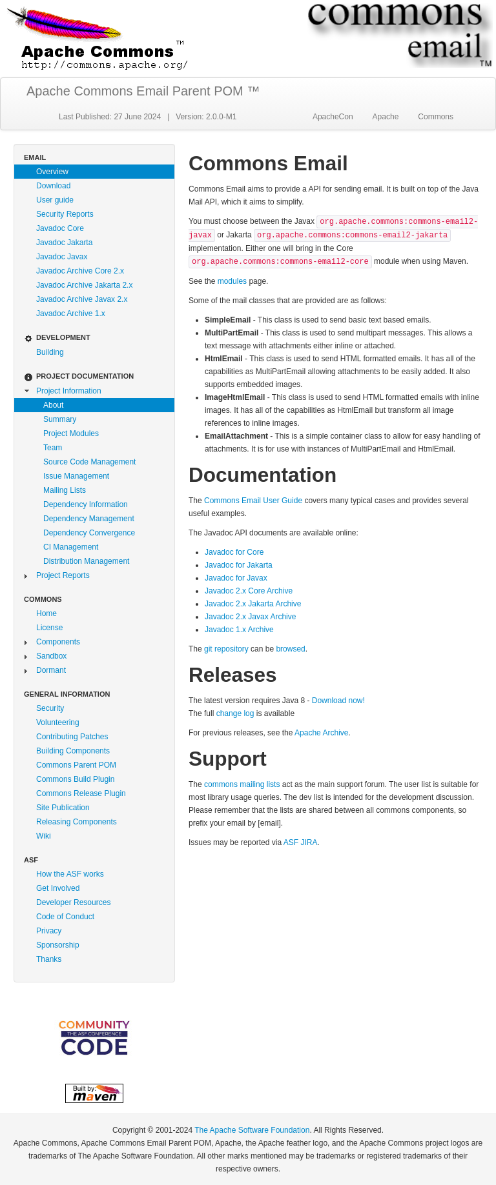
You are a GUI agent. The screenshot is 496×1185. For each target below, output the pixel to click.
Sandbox (51, 656)
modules (232, 281)
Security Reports (65, 214)
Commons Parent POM (76, 765)
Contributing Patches (72, 736)
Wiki (43, 836)
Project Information (68, 390)
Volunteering (57, 722)
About (53, 405)
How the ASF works (70, 874)
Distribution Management (86, 561)
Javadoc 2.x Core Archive (249, 590)
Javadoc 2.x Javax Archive (250, 616)
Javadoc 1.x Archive (239, 629)
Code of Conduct (65, 916)
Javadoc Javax (61, 256)
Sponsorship (57, 945)
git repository (226, 648)
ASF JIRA (301, 842)
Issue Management (76, 476)
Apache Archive (321, 732)
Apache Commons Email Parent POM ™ (143, 91)
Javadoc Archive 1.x (70, 313)
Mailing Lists (64, 490)
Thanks (48, 959)
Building (50, 352)
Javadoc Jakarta (64, 242)
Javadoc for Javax (236, 578)
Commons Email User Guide (253, 500)
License (49, 627)
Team (52, 447)
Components (58, 641)
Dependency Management (88, 518)
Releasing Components (76, 821)
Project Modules (71, 433)
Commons (435, 116)
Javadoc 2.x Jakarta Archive (253, 603)
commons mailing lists (242, 784)
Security (50, 708)
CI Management (70, 547)
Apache (386, 116)
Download (53, 185)
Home (46, 613)
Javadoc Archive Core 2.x (80, 270)
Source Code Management (89, 461)
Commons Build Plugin (75, 779)
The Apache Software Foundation (251, 1130)
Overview (52, 171)
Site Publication (63, 807)
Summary (59, 419)
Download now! (338, 700)
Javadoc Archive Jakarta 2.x (84, 285)
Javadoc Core (60, 228)
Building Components (73, 750)
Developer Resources (73, 902)
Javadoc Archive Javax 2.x (81, 299)
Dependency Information (85, 504)
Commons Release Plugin (81, 793)
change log (235, 713)
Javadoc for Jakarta (239, 565)
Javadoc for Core (234, 552)
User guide (55, 199)
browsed (290, 648)
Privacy (48, 930)
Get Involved (57, 888)
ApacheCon (333, 116)
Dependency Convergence (89, 532)
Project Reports (63, 575)
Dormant (51, 670)
